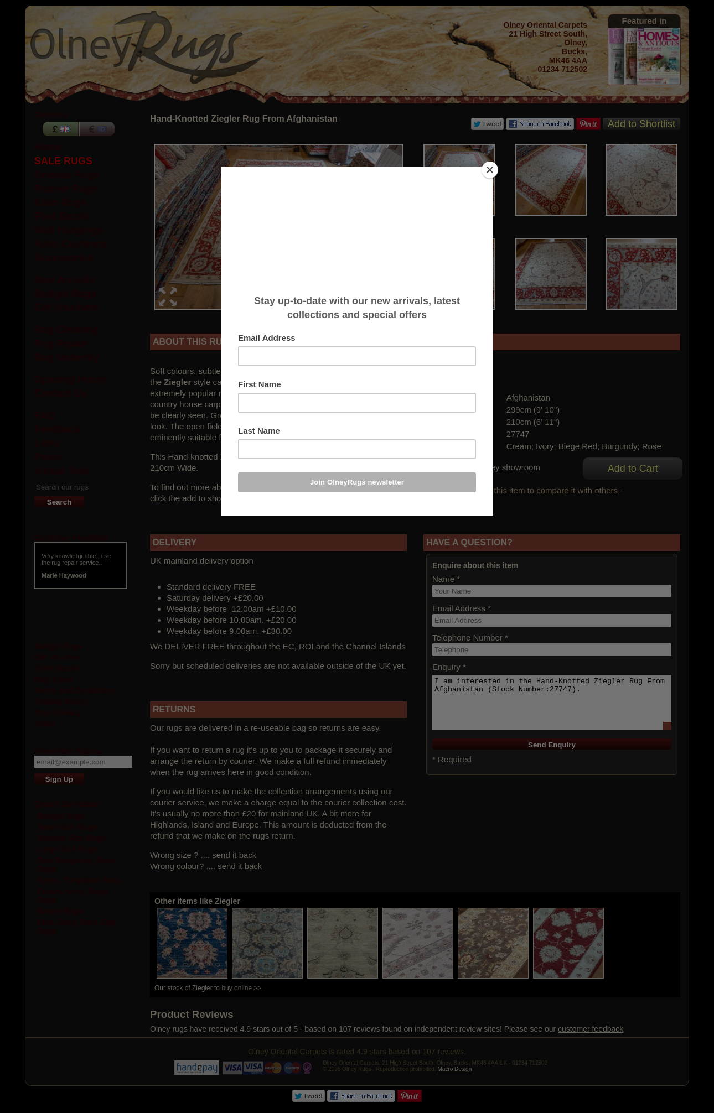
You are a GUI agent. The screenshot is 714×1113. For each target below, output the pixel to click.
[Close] (490, 170)
